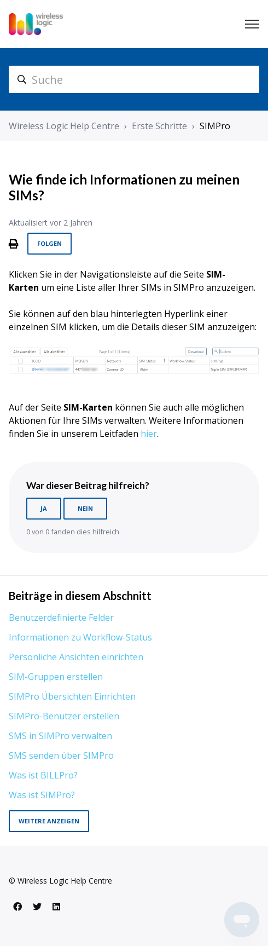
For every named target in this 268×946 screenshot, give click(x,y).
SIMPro (215, 126)
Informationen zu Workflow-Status (80, 637)
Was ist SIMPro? (42, 795)
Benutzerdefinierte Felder (61, 618)
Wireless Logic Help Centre (64, 126)
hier (149, 434)
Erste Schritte (159, 126)
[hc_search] (134, 79)
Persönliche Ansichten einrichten (76, 657)
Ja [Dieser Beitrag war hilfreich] (43, 508)
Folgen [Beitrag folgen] (49, 243)
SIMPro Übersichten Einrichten (72, 696)
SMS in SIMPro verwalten (60, 736)
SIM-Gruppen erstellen (56, 677)
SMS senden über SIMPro (61, 755)
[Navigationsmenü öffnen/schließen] (252, 24)
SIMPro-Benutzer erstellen (64, 716)
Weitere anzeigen (49, 821)
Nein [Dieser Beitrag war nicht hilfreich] (85, 508)
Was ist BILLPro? (43, 775)
